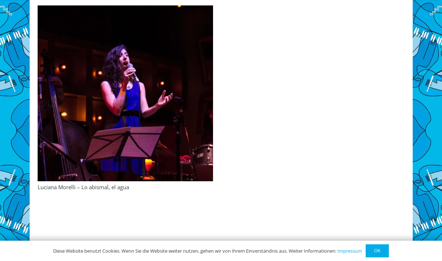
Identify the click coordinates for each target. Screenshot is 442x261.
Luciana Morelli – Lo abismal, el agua (83, 187)
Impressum (349, 251)
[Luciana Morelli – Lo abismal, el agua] (125, 93)
